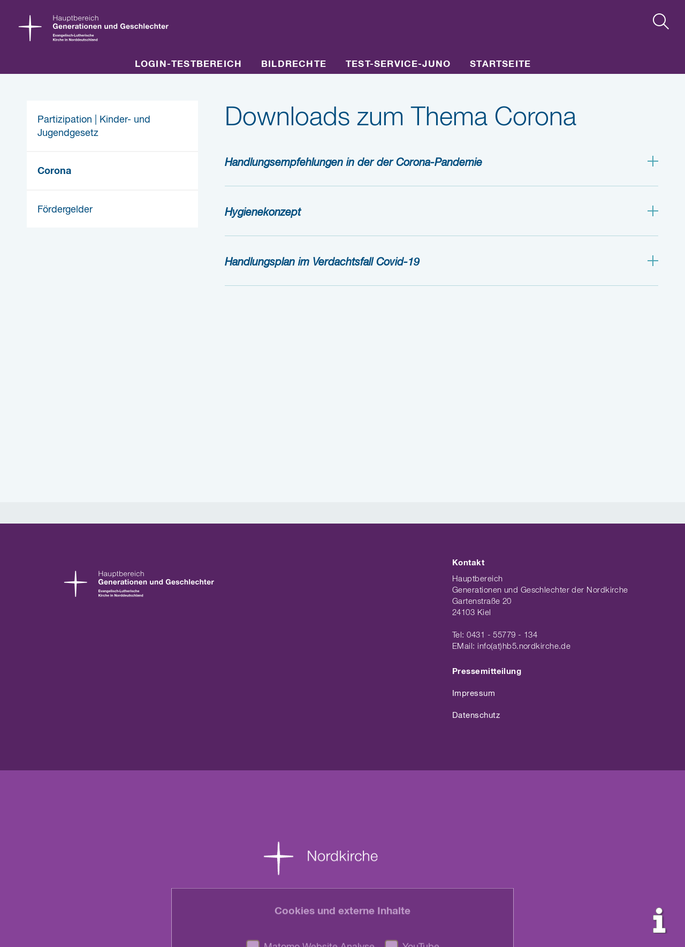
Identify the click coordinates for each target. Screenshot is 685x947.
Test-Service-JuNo (398, 64)
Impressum (473, 694)
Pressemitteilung (486, 672)
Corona (54, 171)
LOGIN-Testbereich (188, 64)
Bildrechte (293, 64)
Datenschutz (476, 715)
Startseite (500, 64)
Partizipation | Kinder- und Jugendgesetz (93, 126)
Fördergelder (65, 210)
